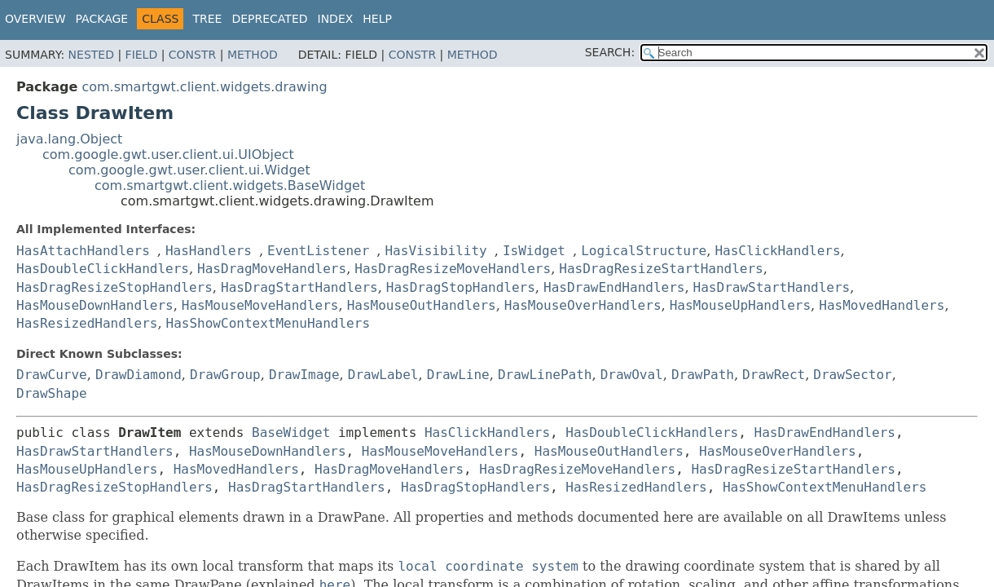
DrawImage (304, 374)
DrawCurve (51, 374)
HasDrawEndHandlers (613, 287)
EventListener (318, 250)
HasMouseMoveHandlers (260, 305)
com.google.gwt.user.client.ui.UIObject (168, 154)
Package (102, 18)
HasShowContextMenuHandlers (268, 323)
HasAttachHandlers (83, 250)
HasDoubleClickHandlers (102, 268)
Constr (192, 54)
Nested (91, 54)
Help (377, 18)
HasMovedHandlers (881, 305)
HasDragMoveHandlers (271, 268)
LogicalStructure (643, 250)
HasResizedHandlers (86, 323)
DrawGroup (225, 374)
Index (336, 18)
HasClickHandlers (777, 250)
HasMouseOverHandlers (583, 305)
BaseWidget (291, 432)
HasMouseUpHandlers (740, 305)
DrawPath (702, 374)
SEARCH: (610, 52)
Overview (35, 18)
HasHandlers (208, 250)
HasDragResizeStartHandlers (661, 268)
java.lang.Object (69, 139)
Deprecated (269, 18)
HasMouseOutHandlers (421, 305)
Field (141, 54)
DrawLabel (383, 374)
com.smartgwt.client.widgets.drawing (204, 87)
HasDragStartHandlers (299, 287)
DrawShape (51, 393)
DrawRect (773, 374)
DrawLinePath (545, 374)
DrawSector (852, 374)
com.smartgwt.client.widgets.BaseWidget (230, 185)
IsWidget (534, 250)
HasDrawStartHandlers (772, 287)
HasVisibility (435, 250)
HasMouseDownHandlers (95, 305)
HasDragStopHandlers (460, 287)
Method (252, 54)
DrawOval (631, 374)
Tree (207, 18)
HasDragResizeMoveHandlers (452, 268)
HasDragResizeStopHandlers (114, 287)
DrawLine (458, 374)
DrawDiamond (138, 374)
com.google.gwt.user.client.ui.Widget (189, 170)
